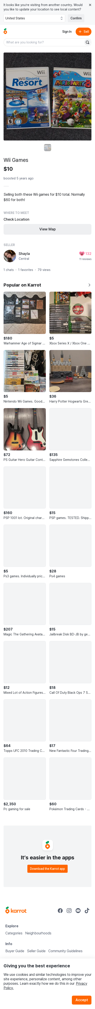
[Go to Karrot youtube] (78, 910)
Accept (81, 1000)
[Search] (87, 42)
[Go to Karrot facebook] (60, 910)
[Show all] (89, 285)
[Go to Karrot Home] (15, 911)
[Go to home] (5, 31)
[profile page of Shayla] (10, 256)
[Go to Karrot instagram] (69, 910)
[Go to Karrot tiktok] (87, 910)
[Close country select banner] (90, 5)
